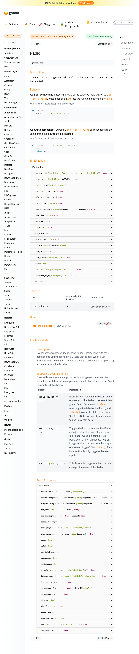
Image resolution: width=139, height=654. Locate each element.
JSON (7, 225)
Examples (9, 370)
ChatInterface (11, 57)
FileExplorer (10, 195)
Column (8, 85)
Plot (6, 269)
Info (6, 415)
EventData (9, 322)
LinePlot (8, 234)
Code (6, 151)
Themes (8, 448)
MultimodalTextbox (13, 251)
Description (126, 42)
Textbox (8, 299)
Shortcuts (126, 59)
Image (7, 212)
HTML (7, 208)
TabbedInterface (12, 62)
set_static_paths (12, 401)
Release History (104, 36)
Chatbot (8, 134)
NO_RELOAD (10, 453)
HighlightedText (12, 204)
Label (7, 230)
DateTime (9, 169)
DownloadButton (12, 178)
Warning (8, 419)
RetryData (9, 348)
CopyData (9, 366)
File (6, 191)
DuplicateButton (12, 186)
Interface (8, 53)
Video (7, 312)
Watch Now (86, 3)
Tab (6, 98)
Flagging (8, 444)
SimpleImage (10, 286)
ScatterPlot (9, 278)
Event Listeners (125, 71)
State (7, 295)
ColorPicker (10, 156)
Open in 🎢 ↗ (104, 322)
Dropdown (9, 182)
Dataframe (9, 160)
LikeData (8, 335)
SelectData (9, 340)
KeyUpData (9, 331)
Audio (7, 121)
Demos (124, 64)
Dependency (10, 379)
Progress (8, 375)
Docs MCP (16, 36)
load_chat (9, 392)
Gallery (7, 199)
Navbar (7, 256)
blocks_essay (64, 324)
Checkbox (9, 138)
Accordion (9, 80)
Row (6, 94)
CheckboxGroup (12, 143)
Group (7, 89)
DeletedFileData (12, 327)
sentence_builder (42, 325)
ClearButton (10, 147)
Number (8, 260)
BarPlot (8, 125)
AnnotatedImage (12, 117)
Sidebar (8, 282)
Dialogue (8, 173)
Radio (7, 273)
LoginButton (10, 238)
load (6, 388)
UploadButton (11, 308)
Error (6, 411)
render (7, 76)
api (5, 383)
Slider (7, 291)
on (5, 396)
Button (7, 130)
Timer (7, 304)
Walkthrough (10, 102)
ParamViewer (10, 264)
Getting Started (66, 36)
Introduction (10, 112)
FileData (8, 344)
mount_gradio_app (13, 429)
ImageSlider (10, 221)
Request (8, 434)
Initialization (126, 53)
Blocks (7, 66)
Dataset (8, 164)
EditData (8, 357)
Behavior (125, 48)
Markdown (9, 243)
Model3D (8, 247)
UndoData (9, 353)
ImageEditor (10, 217)
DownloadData (11, 361)
